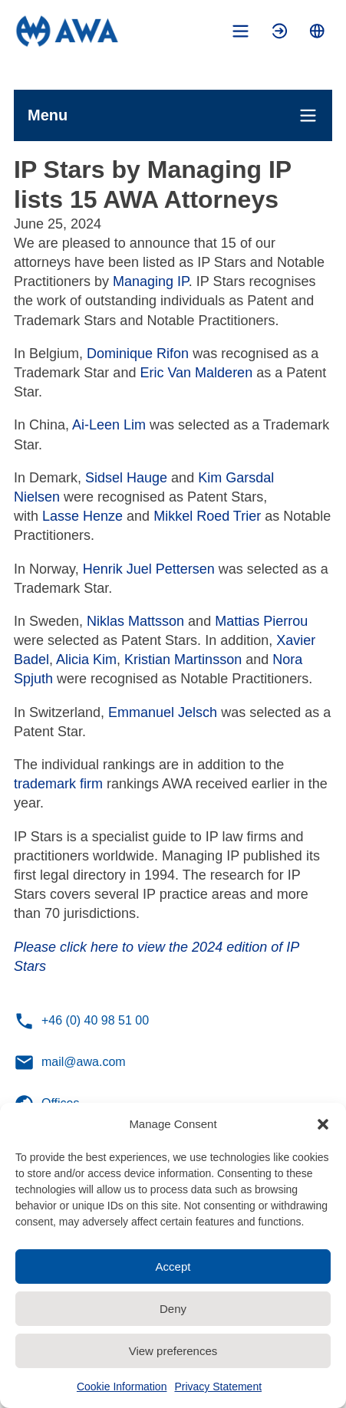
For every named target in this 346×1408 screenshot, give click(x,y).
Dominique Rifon (136, 353)
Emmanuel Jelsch (162, 712)
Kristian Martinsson (183, 659)
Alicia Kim (86, 659)
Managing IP (151, 281)
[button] (323, 1124)
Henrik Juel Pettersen (149, 569)
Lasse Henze (82, 516)
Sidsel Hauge (124, 477)
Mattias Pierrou (261, 621)
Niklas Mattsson (135, 621)
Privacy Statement (218, 1386)
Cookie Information (122, 1386)
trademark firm (58, 783)
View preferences (173, 1350)
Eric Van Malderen (194, 372)
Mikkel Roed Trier (207, 516)
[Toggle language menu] (317, 31)
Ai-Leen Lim (109, 425)
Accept (173, 1266)
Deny (173, 1308)
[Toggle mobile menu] (240, 31)
